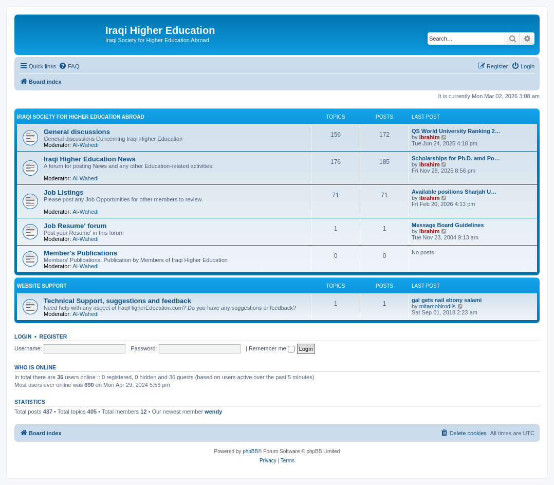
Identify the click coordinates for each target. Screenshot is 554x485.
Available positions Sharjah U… (454, 192)
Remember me (271, 348)
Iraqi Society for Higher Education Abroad (80, 117)
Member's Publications (80, 253)
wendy (213, 411)
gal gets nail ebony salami (447, 300)
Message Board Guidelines (448, 225)
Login (22, 336)
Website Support (42, 286)
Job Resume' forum (75, 226)
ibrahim (429, 137)
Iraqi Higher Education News (90, 159)
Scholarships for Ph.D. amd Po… (456, 158)
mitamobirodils (437, 306)
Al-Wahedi (85, 145)
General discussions (77, 132)
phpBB (250, 451)
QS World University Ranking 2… (456, 131)
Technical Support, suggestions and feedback (117, 301)
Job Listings (64, 192)
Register (53, 336)
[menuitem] (69, 66)
